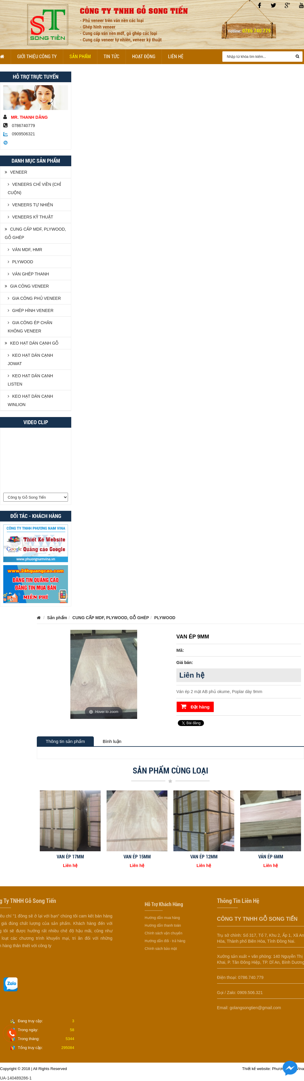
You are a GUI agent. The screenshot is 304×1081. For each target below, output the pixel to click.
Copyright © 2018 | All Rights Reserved (33, 1068)
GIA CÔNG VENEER (27, 286)
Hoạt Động (143, 56)
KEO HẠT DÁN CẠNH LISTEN (30, 379)
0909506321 (19, 133)
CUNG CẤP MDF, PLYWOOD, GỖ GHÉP (35, 233)
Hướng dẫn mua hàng (163, 919)
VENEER (16, 172)
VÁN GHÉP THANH (28, 274)
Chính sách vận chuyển (164, 931)
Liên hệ (175, 56)
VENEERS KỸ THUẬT (30, 217)
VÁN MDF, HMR (25, 249)
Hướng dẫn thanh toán (163, 925)
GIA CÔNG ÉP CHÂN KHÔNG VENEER (30, 326)
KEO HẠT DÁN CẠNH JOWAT (30, 359)
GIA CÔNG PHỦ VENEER (34, 298)
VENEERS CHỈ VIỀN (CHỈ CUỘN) (34, 188)
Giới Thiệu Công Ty (37, 56)
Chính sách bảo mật (162, 942)
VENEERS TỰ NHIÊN (30, 204)
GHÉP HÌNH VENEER (30, 310)
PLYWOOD (20, 261)
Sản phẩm (80, 56)
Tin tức (111, 56)
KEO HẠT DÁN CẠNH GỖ (31, 343)
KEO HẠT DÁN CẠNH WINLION (30, 400)
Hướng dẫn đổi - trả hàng (165, 936)
